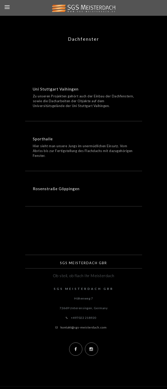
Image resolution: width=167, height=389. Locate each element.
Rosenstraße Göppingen (56, 188)
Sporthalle (43, 139)
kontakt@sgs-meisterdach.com (83, 327)
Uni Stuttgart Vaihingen (56, 89)
